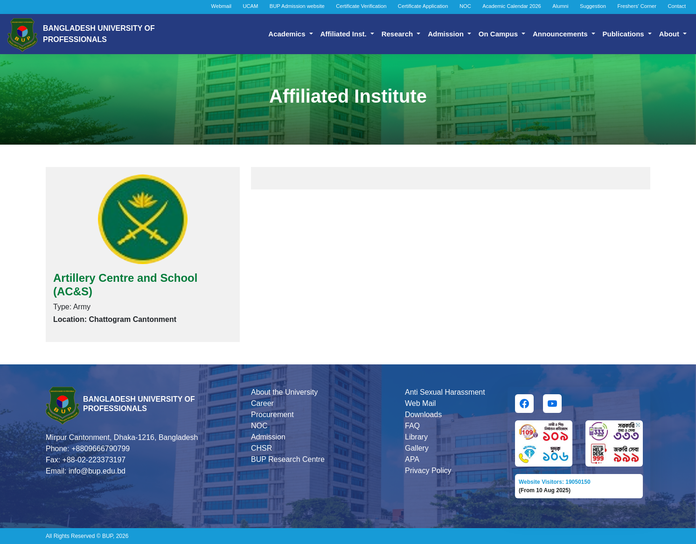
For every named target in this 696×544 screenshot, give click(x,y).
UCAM (250, 6)
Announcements (561, 34)
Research (398, 34)
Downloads (423, 414)
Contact (677, 6)
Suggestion (593, 6)
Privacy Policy (428, 470)
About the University (284, 392)
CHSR (261, 448)
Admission (447, 34)
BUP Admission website (297, 6)
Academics (287, 34)
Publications (624, 34)
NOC (465, 6)
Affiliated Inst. (344, 34)
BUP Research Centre (288, 459)
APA (412, 459)
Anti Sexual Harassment (445, 392)
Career (262, 403)
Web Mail (420, 403)
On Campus (499, 34)
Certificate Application (423, 6)
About (670, 34)
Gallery (417, 448)
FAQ (412, 426)
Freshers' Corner (636, 6)
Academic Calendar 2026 (511, 6)
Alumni (560, 6)
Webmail (221, 6)
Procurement (272, 414)
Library (416, 437)
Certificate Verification (361, 6)
